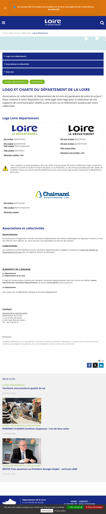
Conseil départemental (15, 82)
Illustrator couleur (11, 155)
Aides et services (14, 33)
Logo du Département (40, 33)
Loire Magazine (33, 425)
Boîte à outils (26, 33)
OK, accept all (75, 507)
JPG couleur (8, 139)
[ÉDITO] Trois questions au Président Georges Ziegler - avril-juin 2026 (39, 469)
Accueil (4, 33)
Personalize (47, 511)
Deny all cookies (94, 507)
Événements (37, 82)
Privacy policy (60, 511)
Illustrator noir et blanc (70, 153)
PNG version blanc (68, 148)
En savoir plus (54, 9)
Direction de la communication (14, 313)
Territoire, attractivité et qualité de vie (23, 388)
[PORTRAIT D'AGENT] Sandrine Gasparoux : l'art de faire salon (35, 428)
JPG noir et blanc (67, 139)
